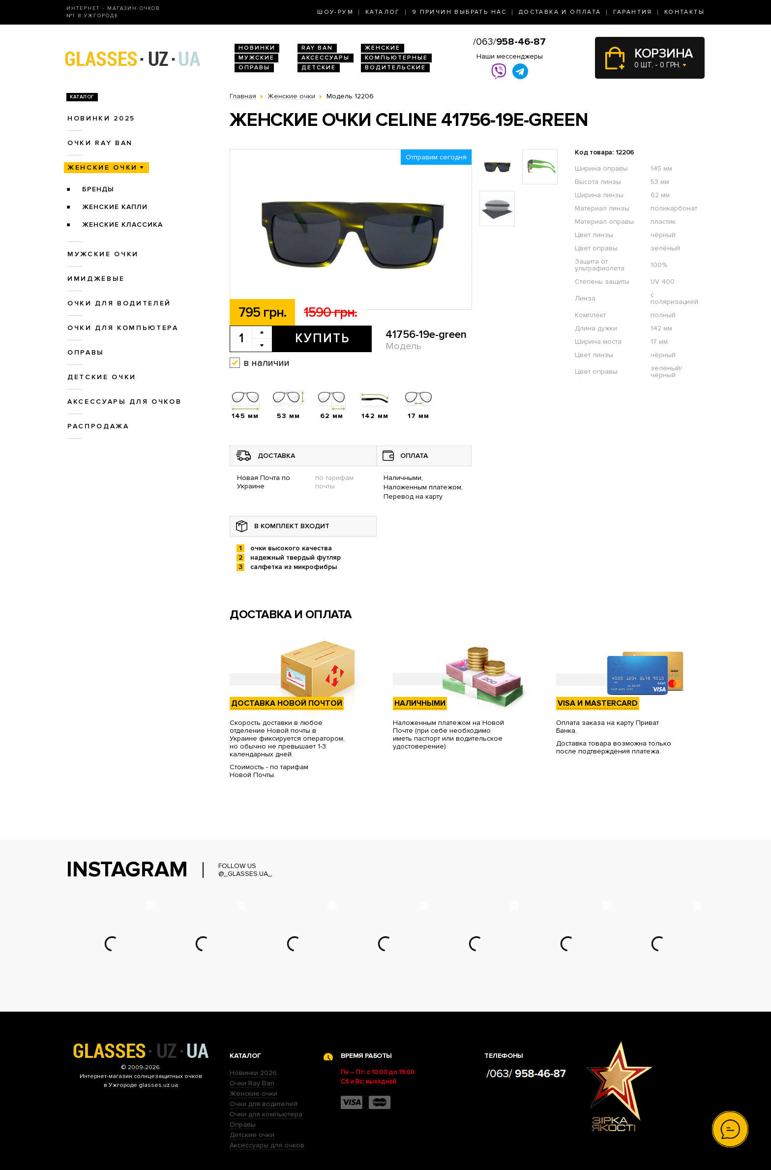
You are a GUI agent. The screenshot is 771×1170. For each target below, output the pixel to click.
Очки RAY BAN (100, 143)
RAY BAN (317, 48)
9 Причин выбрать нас (459, 12)
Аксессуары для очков (124, 401)
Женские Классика (122, 224)
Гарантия (632, 12)
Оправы (254, 67)
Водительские (395, 67)
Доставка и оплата (560, 12)
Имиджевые (96, 278)
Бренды (98, 189)
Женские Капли (115, 207)
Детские (318, 67)
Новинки (256, 48)
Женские (382, 48)
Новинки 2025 (101, 118)
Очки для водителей (119, 303)
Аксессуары (325, 57)
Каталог (382, 12)
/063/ (509, 42)
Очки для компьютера (122, 328)
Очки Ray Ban (252, 1083)
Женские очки (102, 167)
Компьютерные (396, 57)
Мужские (256, 57)
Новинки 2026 (253, 1073)
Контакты (684, 12)
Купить (322, 338)
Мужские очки (103, 254)
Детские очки (101, 377)
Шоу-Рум (335, 12)
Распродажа (98, 426)
